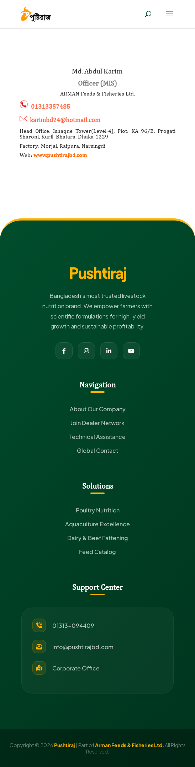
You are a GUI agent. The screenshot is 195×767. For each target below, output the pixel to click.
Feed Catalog (97, 551)
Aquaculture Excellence (97, 524)
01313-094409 (73, 625)
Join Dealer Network (97, 422)
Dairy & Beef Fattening (97, 538)
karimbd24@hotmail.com (65, 120)
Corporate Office (76, 668)
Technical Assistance (97, 436)
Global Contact (97, 450)
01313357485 (50, 106)
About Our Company (98, 409)
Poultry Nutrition (98, 510)
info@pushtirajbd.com (83, 647)
